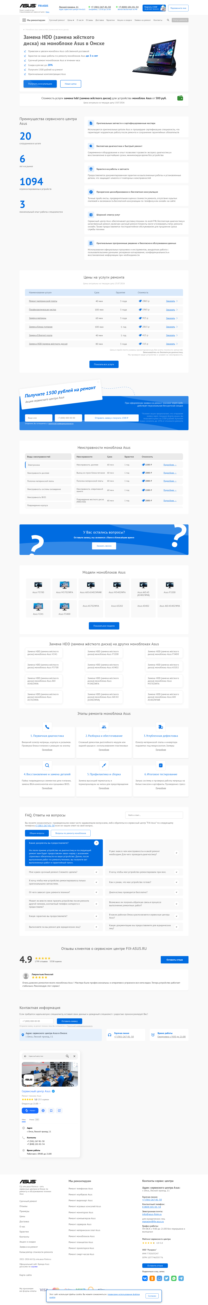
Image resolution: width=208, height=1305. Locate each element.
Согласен (152, 1296)
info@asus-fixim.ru (152, 1200)
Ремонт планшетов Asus (81, 1228)
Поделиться (145, 1265)
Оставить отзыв (175, 946)
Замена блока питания (40, 326)
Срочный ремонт (57, 20)
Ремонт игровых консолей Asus (85, 1193)
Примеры (24, 1198)
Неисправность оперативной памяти (90, 490)
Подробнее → (170, 465)
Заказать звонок (104, 546)
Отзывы (89, 20)
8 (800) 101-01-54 (151, 1193)
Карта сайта (25, 1261)
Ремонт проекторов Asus (81, 1234)
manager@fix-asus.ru (153, 1208)
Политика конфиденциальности (104, 1286)
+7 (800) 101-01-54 (129, 7)
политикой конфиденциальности (61, 423)
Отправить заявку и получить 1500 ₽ (110, 418)
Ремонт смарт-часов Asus (81, 1240)
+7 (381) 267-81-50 (101, 7)
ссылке (34, 1253)
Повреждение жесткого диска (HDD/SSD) (90, 500)
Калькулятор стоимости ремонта (36, 1238)
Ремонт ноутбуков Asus (80, 1181)
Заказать (172, 301)
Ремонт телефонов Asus (81, 1175)
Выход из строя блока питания (91, 473)
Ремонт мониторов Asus (81, 1199)
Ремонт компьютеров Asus (82, 1205)
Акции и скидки (124, 20)
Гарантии (110, 20)
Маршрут (30, 1097)
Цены (70, 20)
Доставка (99, 20)
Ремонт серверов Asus (80, 1210)
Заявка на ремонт (142, 20)
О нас (80, 20)
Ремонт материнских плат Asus (84, 1216)
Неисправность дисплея (87, 464)
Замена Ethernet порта (40, 335)
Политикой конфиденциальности (80, 1013)
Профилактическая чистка (42, 309)
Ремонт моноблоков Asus (82, 1222)
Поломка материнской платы (90, 481)
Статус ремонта (180, 20)
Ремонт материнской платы (43, 301)
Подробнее (47, 736)
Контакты (158, 20)
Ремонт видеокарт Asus (81, 1187)
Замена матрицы (37, 318)
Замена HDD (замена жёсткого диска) (48, 343)
